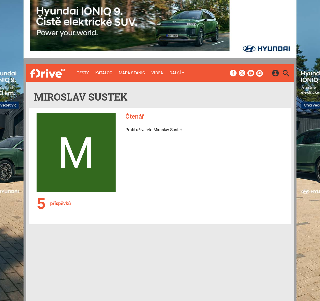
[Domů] (47, 73)
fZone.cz (186, 264)
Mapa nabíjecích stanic (118, 264)
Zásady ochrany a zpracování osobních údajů (253, 264)
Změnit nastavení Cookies (237, 257)
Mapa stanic (132, 73)
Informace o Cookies (233, 250)
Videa (157, 73)
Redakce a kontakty (157, 250)
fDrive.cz (185, 257)
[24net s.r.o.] (280, 287)
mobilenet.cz (189, 250)
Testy (83, 73)
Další (175, 72)
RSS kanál (149, 264)
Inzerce (147, 257)
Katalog (103, 73)
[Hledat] (286, 74)
